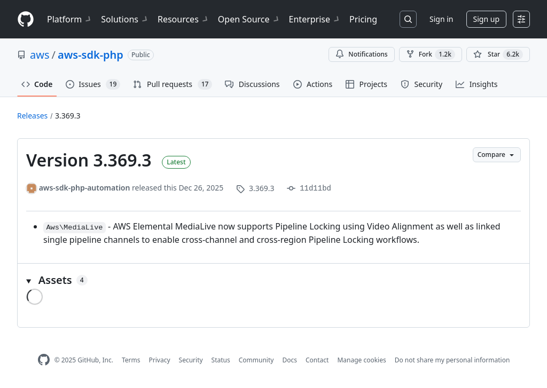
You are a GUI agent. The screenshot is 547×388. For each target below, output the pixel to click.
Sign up (486, 19)
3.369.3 (68, 115)
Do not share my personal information (452, 360)
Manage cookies (361, 360)
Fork (430, 54)
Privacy (159, 360)
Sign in (441, 19)
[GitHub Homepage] (43, 360)
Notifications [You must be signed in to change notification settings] (361, 54)
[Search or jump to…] (408, 19)
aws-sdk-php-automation (84, 188)
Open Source (249, 19)
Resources (183, 19)
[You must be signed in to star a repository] (498, 54)
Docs (289, 360)
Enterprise (315, 19)
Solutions (125, 19)
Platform (69, 19)
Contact (317, 360)
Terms (131, 360)
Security (191, 360)
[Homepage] (25, 19)
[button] (273, 280)
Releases (32, 115)
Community (256, 360)
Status (221, 360)
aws (40, 54)
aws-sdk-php (90, 54)
